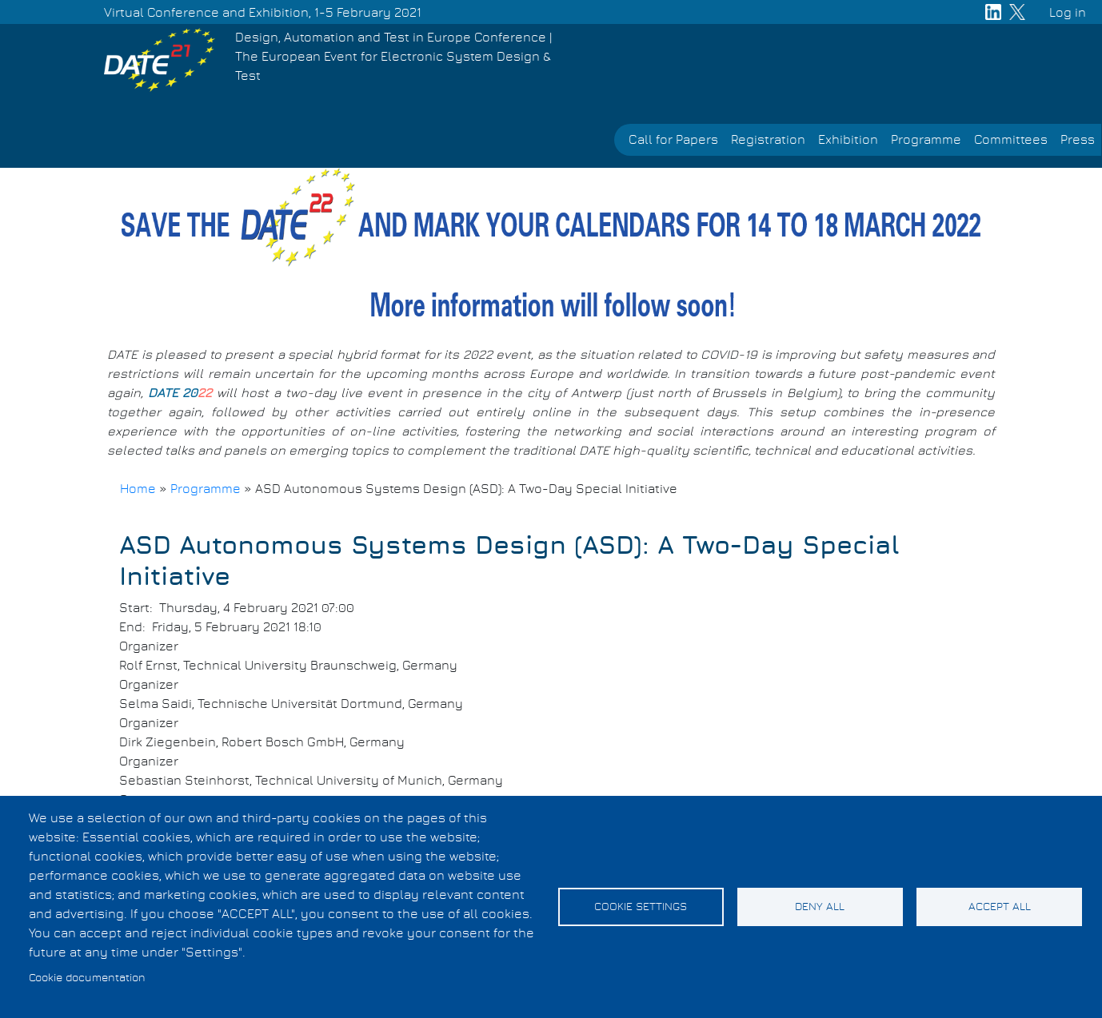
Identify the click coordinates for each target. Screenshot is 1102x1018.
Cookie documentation (87, 978)
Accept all (999, 907)
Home (138, 489)
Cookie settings (640, 907)
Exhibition (848, 139)
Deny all (819, 907)
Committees (1011, 139)
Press (1077, 139)
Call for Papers (673, 139)
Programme (926, 139)
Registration (768, 139)
